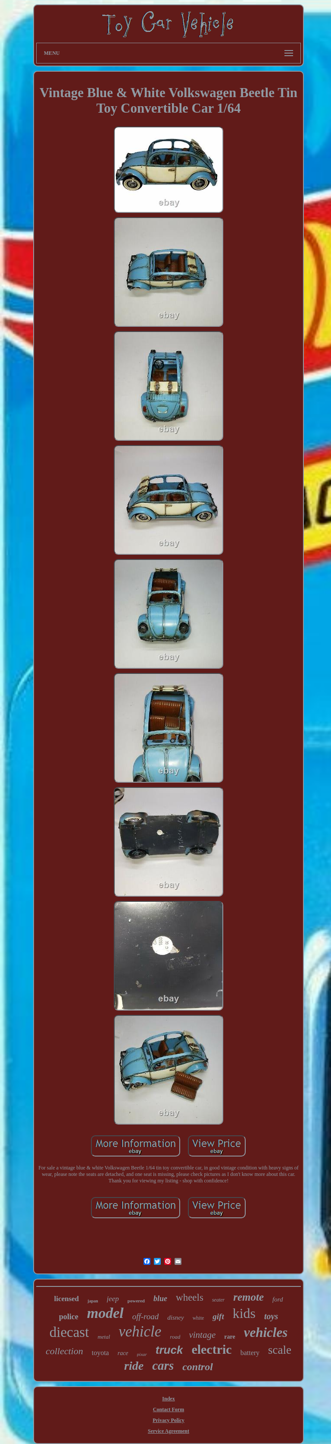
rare (229, 1336)
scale (279, 1349)
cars (163, 1365)
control (197, 1366)
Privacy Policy (168, 1420)
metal (103, 1336)
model (105, 1313)
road (175, 1336)
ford (277, 1299)
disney (175, 1317)
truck (169, 1349)
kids (244, 1313)
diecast (69, 1332)
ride (134, 1365)
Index (168, 1399)
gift (218, 1316)
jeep (113, 1299)
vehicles (266, 1332)
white (198, 1318)
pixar (142, 1354)
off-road (145, 1316)
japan (92, 1301)
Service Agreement (168, 1431)
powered (136, 1300)
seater (218, 1300)
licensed (66, 1299)
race (123, 1353)
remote (248, 1297)
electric (211, 1349)
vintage (202, 1335)
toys (271, 1316)
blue (160, 1298)
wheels (189, 1297)
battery (249, 1352)
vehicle (140, 1331)
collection (64, 1351)
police (68, 1316)
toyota (100, 1352)
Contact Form (168, 1409)
